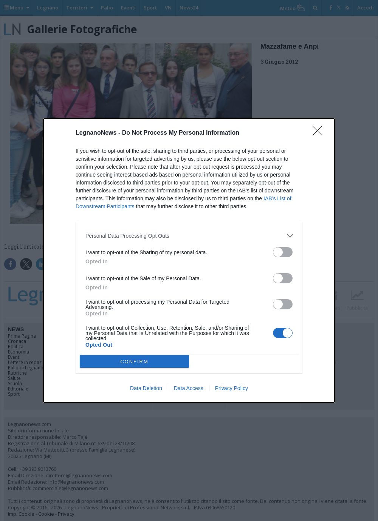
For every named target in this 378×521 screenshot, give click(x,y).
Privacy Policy (231, 388)
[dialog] (189, 260)
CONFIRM (134, 361)
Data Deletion (146, 388)
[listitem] (189, 236)
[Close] (320, 133)
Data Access (188, 388)
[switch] (283, 252)
